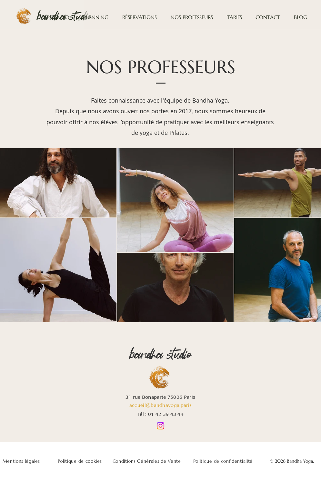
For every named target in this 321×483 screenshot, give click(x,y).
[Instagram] (160, 426)
